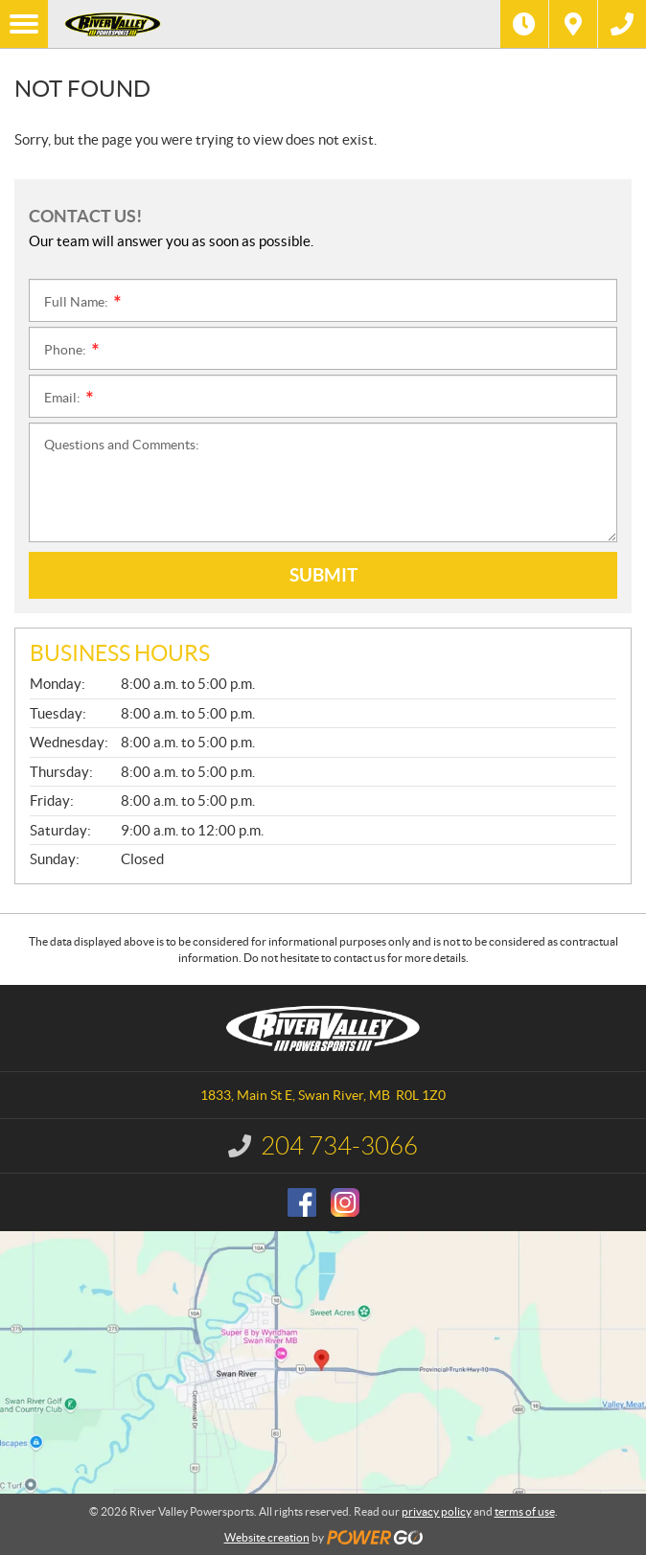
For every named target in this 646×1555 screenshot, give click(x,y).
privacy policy (437, 1511)
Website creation (267, 1537)
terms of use (525, 1511)
